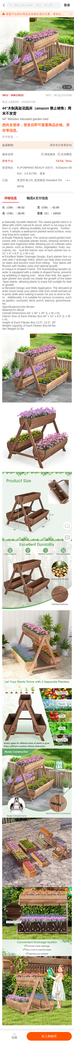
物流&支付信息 (37, 198)
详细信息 (10, 198)
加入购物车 (49, 1036)
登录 (67, 5)
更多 (42, 173)
